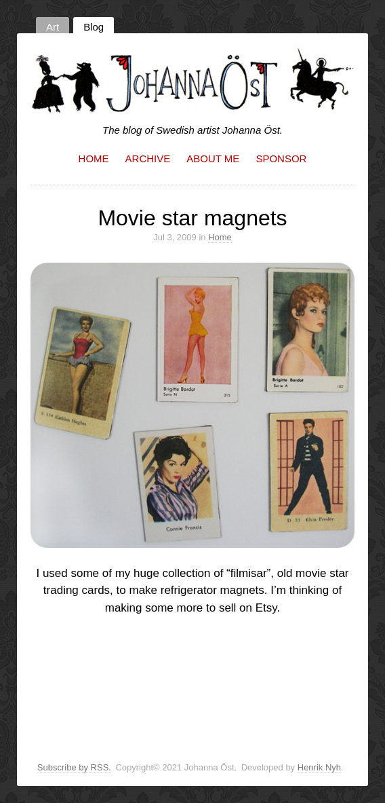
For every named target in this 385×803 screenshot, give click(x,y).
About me (212, 158)
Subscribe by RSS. (74, 767)
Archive (148, 158)
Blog (93, 27)
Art (52, 27)
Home (94, 158)
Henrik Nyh (319, 767)
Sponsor (281, 158)
